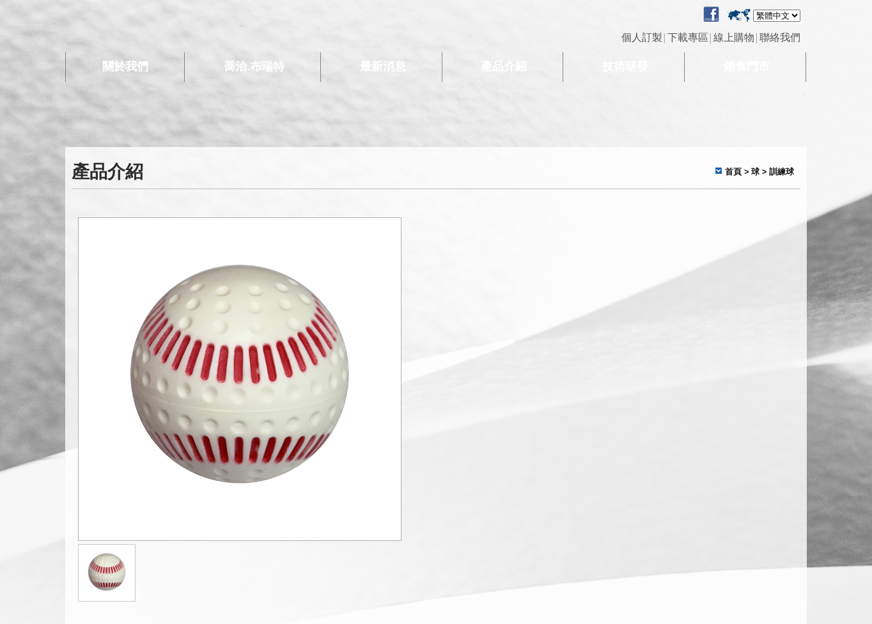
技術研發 (625, 66)
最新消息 (383, 66)
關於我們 (125, 66)
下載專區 (687, 37)
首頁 (733, 171)
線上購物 (733, 37)
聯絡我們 (779, 37)
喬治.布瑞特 (254, 66)
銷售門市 (747, 66)
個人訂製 (641, 37)
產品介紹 (504, 66)
